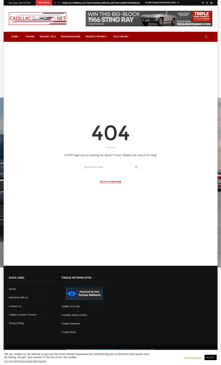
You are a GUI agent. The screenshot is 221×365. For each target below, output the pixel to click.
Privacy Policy (16, 323)
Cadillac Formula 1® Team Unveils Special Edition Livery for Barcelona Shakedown (110, 3)
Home (14, 36)
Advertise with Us (18, 297)
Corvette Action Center (74, 315)
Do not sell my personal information (25, 361)
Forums (29, 36)
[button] (55, 3)
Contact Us (15, 306)
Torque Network (70, 323)
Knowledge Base (70, 36)
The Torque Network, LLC (109, 349)
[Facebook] (203, 3)
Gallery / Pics (48, 36)
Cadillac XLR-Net (70, 306)
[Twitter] (207, 3)
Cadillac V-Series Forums (23, 314)
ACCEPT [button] (211, 357)
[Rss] (211, 3)
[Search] (206, 37)
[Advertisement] (110, 71)
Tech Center (120, 36)
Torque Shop (68, 332)
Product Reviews (96, 36)
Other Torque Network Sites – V (162, 3)
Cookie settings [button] (193, 357)
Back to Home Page (110, 182)
